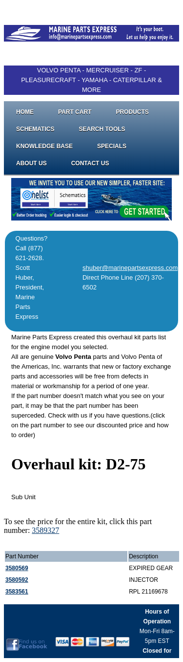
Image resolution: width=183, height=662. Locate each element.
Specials (111, 146)
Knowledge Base (44, 146)
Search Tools (102, 129)
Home (25, 112)
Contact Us (90, 163)
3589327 (45, 530)
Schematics (35, 129)
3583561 (16, 591)
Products (132, 112)
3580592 (16, 579)
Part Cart (74, 112)
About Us (31, 163)
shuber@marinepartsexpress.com (130, 267)
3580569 (16, 568)
